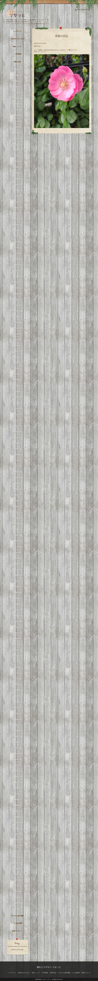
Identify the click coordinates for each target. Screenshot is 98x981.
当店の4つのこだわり (18, 39)
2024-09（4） (18, 179)
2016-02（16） (18, 771)
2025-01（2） (18, 156)
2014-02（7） (18, 909)
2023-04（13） (18, 276)
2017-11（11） (18, 650)
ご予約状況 (18, 54)
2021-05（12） (18, 408)
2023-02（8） (18, 288)
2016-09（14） (18, 730)
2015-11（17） (18, 788)
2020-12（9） (18, 437)
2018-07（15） (18, 604)
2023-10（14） (18, 242)
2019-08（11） (18, 529)
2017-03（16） (18, 696)
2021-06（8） (18, 403)
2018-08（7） (18, 598)
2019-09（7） (18, 523)
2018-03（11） (18, 627)
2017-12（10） (18, 644)
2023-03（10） (18, 282)
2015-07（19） (18, 811)
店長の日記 (17, 62)
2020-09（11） (18, 454)
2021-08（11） (18, 391)
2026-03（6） (18, 75)
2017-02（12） (18, 702)
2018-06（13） (18, 610)
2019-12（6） (18, 506)
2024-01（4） (18, 224)
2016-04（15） (18, 759)
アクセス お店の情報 (17, 916)
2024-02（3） (18, 219)
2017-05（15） (18, 684)
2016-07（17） (18, 742)
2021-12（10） (18, 368)
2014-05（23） (18, 891)
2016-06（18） (18, 748)
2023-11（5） (18, 236)
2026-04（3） (18, 69)
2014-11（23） (18, 857)
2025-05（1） (18, 133)
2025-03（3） (18, 144)
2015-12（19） (18, 782)
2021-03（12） (18, 420)
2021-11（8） (18, 374)
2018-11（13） (18, 581)
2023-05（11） (18, 270)
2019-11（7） (18, 512)
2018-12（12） (18, 575)
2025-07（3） (18, 121)
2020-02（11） (18, 495)
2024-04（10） (18, 207)
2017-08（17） (18, 667)
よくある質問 (18, 923)
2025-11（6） (18, 98)
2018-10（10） (18, 587)
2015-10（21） (18, 794)
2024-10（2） (18, 173)
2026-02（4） (18, 81)
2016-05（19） (18, 753)
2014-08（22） (18, 874)
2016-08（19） (18, 736)
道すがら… (38, 46)
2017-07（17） (18, 673)
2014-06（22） (18, 886)
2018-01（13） (18, 638)
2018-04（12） (18, 621)
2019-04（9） (18, 552)
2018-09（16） (18, 592)
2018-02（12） (18, 633)
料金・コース (17, 46)
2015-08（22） (18, 805)
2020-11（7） (18, 443)
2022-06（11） (18, 334)
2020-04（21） (18, 483)
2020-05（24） (18, 477)
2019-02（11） (18, 564)
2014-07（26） (18, 880)
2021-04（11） (18, 414)
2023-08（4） (18, 253)
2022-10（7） (18, 311)
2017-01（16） (18, 707)
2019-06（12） (18, 541)
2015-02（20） (18, 840)
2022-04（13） (18, 345)
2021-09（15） (18, 385)
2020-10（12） (18, 449)
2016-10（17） (18, 725)
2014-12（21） (18, 851)
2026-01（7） (18, 87)
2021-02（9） (18, 426)
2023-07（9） (18, 259)
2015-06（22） (18, 817)
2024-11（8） (18, 167)
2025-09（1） (18, 110)
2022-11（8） (18, 305)
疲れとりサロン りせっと (49, 967)
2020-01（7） (18, 500)
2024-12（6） (18, 161)
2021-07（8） (18, 397)
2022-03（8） (18, 351)
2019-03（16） (18, 558)
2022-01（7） (18, 362)
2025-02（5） (18, 150)
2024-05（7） (18, 201)
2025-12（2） (18, 92)
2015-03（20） (18, 834)
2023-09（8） (18, 247)
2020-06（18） (18, 472)
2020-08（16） (18, 460)
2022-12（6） (18, 299)
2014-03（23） (18, 903)
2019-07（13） (18, 535)
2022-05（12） (18, 339)
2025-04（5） (18, 138)
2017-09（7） (18, 661)
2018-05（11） (18, 615)
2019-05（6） (18, 546)
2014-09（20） (18, 868)
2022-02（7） (18, 357)
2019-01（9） (18, 569)
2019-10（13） (18, 518)
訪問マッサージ (17, 931)
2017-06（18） (18, 679)
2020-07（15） (18, 466)
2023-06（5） (18, 265)
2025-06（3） (18, 127)
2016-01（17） (18, 776)
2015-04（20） (18, 828)
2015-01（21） (18, 845)
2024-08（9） (18, 184)
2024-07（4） (18, 190)
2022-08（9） (18, 322)
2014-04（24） (18, 897)
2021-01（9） (18, 431)
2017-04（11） (18, 690)
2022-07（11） (18, 328)
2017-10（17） (18, 656)
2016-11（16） (18, 719)
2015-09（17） (18, 799)
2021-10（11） (18, 380)
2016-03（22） (18, 765)
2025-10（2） (18, 104)
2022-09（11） (18, 316)
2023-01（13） (18, 293)
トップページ (17, 31)
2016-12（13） (18, 713)
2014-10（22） (18, 863)
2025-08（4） (18, 115)
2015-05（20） (18, 822)
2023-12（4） (18, 230)
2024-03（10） (18, 213)
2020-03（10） (18, 489)
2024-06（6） (18, 196)
